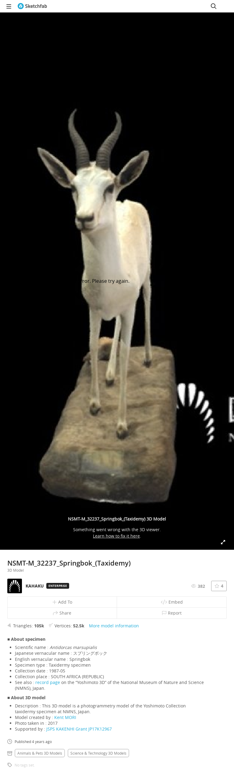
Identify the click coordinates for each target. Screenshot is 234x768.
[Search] (213, 6)
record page (47, 682)
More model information (114, 626)
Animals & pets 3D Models (39, 753)
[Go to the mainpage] (32, 6)
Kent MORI (65, 717)
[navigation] (9, 6)
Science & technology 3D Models (98, 753)
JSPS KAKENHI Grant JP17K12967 (79, 729)
